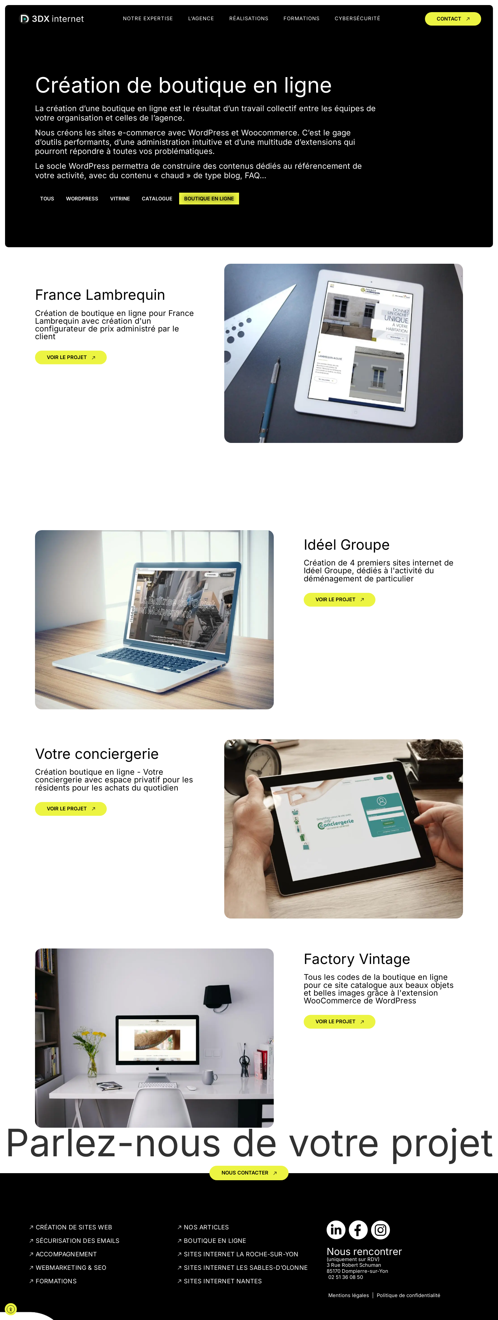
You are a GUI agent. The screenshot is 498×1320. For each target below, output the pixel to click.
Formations (302, 18)
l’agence (201, 18)
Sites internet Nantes (223, 1281)
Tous (47, 199)
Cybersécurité (357, 18)
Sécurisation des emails (78, 1240)
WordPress (82, 199)
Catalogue (157, 199)
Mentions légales (348, 1295)
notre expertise (148, 18)
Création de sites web (74, 1227)
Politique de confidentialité (408, 1295)
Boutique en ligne (209, 199)
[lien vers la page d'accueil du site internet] (51, 19)
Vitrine (120, 199)
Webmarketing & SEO (71, 1267)
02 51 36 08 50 (345, 1277)
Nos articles (206, 1227)
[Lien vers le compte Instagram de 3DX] (380, 1230)
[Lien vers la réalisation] (71, 387)
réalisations (248, 18)
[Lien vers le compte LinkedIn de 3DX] (336, 1230)
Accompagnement (66, 1254)
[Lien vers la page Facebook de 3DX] (358, 1230)
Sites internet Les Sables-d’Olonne (246, 1267)
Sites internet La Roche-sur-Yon (241, 1254)
